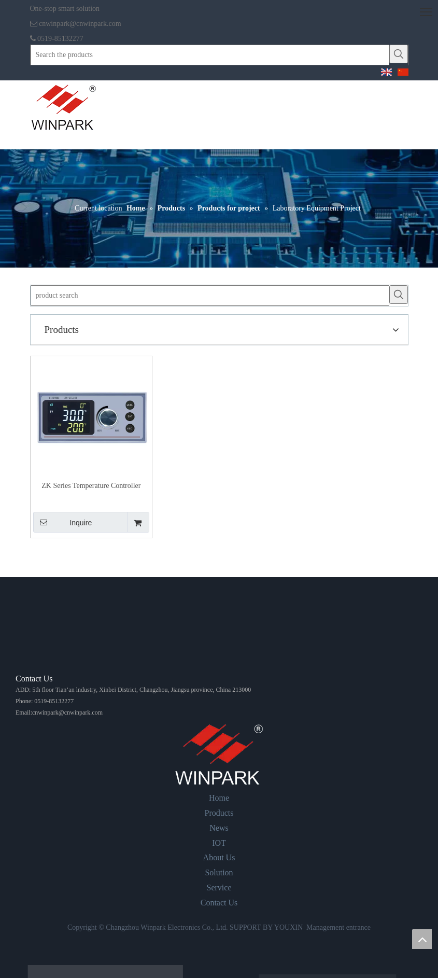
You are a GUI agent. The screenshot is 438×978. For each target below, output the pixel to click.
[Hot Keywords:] (398, 54)
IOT (219, 843)
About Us (219, 857)
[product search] (210, 295)
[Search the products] (210, 55)
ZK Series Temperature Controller (90, 486)
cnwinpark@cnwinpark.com (80, 23)
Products (219, 812)
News (218, 827)
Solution (219, 872)
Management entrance (338, 927)
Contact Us (219, 902)
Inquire (62, 522)
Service (219, 887)
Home (219, 797)
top (422, 939)
